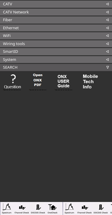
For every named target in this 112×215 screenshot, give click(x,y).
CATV (7, 4)
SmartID (10, 51)
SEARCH (10, 67)
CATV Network (16, 12)
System (9, 59)
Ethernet (11, 27)
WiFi (7, 35)
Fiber (7, 19)
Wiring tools (14, 43)
